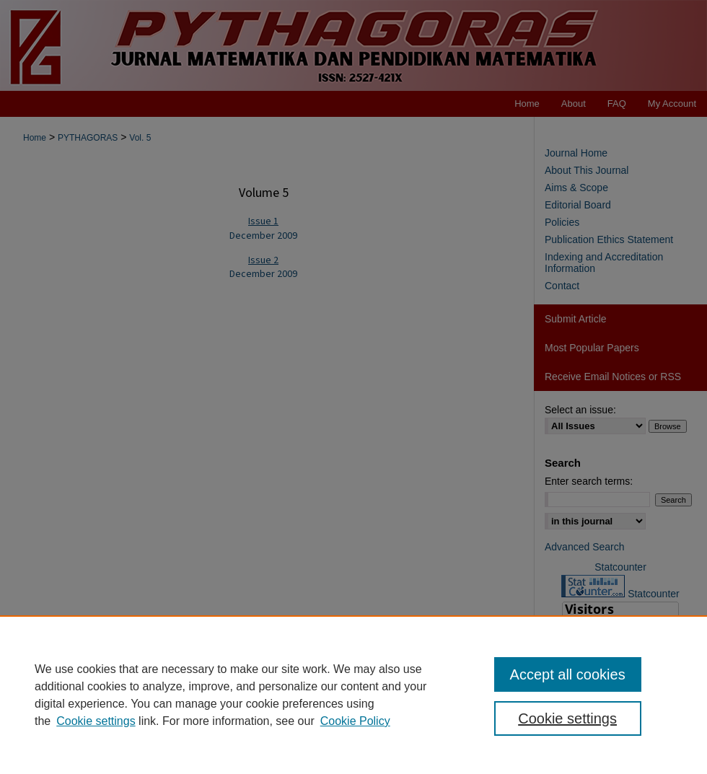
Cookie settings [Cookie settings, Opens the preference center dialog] (567, 718)
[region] (353, 694)
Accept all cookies (567, 674)
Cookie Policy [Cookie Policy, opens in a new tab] (355, 721)
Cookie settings (95, 721)
